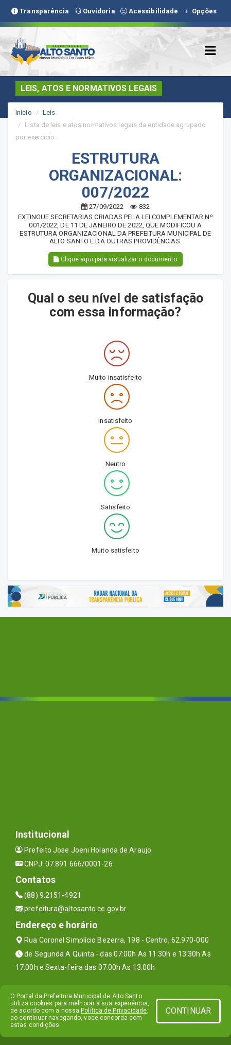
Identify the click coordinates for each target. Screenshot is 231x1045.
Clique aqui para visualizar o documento (115, 259)
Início (23, 112)
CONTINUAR (188, 1011)
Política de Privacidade (114, 1010)
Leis (49, 112)
